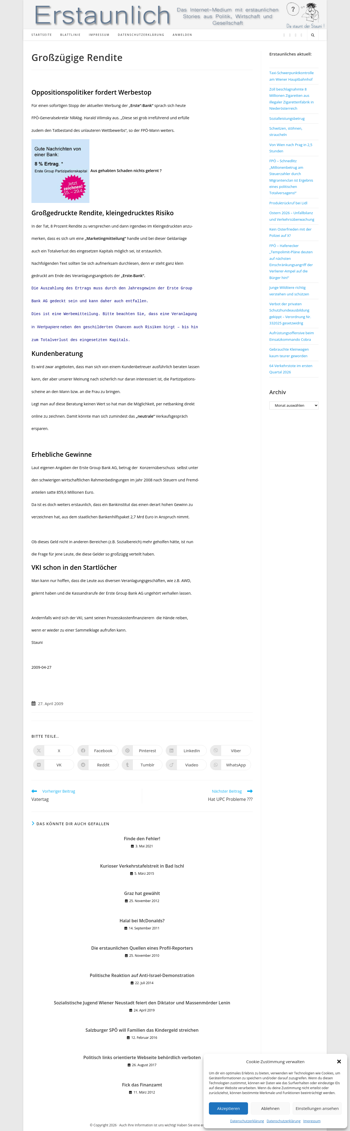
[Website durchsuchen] (313, 35)
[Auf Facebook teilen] (97, 750)
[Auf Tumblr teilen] (142, 764)
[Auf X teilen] (53, 750)
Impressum (311, 1121)
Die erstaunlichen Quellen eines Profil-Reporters (142, 948)
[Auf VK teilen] (53, 764)
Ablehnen (270, 1108)
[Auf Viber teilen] (230, 750)
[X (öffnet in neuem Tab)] (284, 35)
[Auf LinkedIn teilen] (186, 750)
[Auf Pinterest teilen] (142, 750)
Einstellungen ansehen (317, 1108)
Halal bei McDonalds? (142, 921)
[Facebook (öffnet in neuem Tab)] (290, 35)
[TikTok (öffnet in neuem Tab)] (301, 35)
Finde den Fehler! (142, 839)
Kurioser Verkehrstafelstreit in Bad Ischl (142, 866)
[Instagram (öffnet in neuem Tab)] (296, 35)
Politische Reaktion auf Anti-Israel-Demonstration (142, 975)
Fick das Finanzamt (142, 1085)
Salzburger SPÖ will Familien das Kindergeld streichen (142, 1030)
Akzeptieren (228, 1108)
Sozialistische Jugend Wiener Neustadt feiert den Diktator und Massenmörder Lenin (142, 1003)
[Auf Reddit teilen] (97, 764)
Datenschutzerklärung (247, 1121)
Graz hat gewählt (142, 893)
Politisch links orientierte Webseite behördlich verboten (142, 1057)
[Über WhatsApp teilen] (230, 764)
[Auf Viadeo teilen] (186, 764)
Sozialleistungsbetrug (287, 118)
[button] (339, 1061)
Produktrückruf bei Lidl (288, 202)
